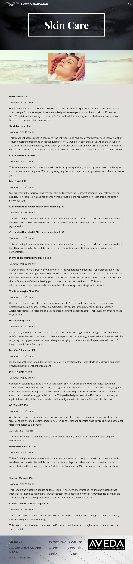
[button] (129, 4)
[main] (66, 25)
